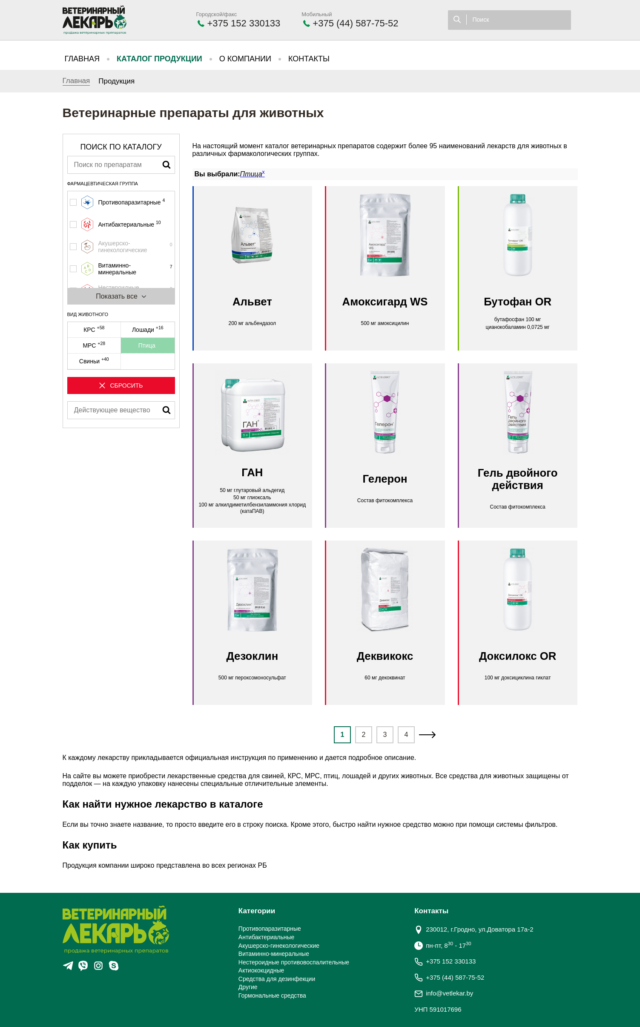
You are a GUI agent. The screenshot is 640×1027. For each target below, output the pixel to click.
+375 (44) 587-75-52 (355, 23)
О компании (245, 59)
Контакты (309, 59)
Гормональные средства (272, 995)
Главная (82, 59)
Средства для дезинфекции (276, 978)
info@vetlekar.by (449, 993)
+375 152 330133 (243, 23)
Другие (248, 987)
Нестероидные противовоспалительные (293, 962)
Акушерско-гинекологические (278, 945)
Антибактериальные (266, 937)
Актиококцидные (261, 970)
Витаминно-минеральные (273, 953)
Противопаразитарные (269, 928)
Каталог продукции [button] (159, 59)
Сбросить (121, 385)
